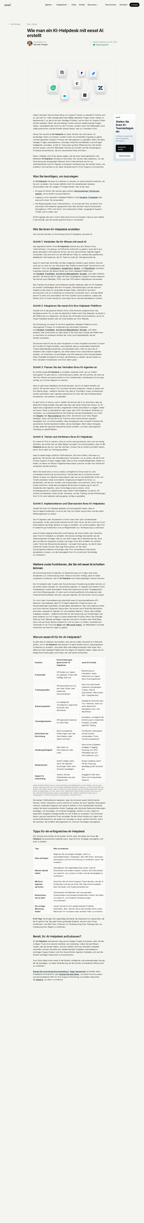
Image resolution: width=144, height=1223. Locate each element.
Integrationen (62, 5)
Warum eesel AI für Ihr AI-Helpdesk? (16, 146)
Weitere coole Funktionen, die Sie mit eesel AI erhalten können (16, 136)
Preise (74, 5)
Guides (34, 24)
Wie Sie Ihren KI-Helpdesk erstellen (16, 127)
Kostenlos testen (124, 148)
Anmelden (123, 5)
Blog (28, 24)
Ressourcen (93, 5)
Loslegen (134, 5)
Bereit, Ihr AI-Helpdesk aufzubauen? (15, 163)
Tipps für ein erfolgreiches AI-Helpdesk (16, 154)
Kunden (82, 5)
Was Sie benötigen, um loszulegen (15, 119)
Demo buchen (110, 5)
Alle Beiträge (14, 24)
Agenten (49, 5)
